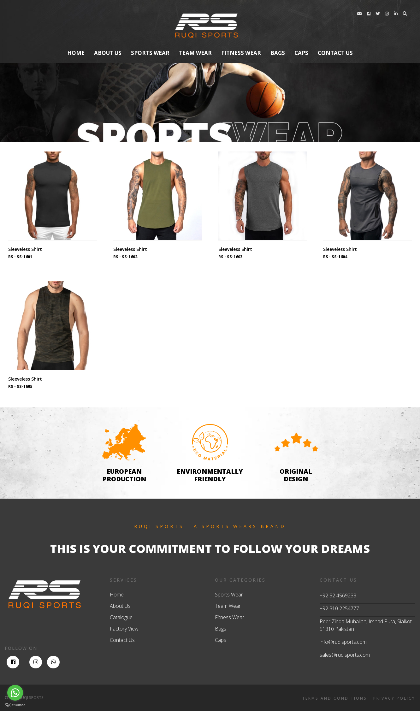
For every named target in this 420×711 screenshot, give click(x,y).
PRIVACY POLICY (394, 698)
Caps (301, 52)
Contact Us (122, 640)
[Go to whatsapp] (15, 693)
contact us (335, 52)
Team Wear (195, 52)
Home (76, 52)
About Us (120, 605)
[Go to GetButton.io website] (15, 705)
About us (107, 52)
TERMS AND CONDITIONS (334, 698)
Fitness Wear (241, 52)
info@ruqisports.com (343, 641)
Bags (277, 52)
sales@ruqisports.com (345, 654)
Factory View (124, 628)
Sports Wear (150, 52)
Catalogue (121, 617)
